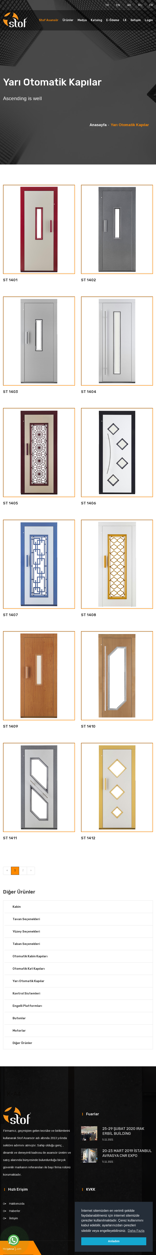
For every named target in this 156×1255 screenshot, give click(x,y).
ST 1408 (88, 615)
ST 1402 (88, 280)
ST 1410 (88, 726)
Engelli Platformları (27, 1006)
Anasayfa (98, 125)
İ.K (125, 20)
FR (151, 5)
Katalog (96, 20)
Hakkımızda (16, 1203)
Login (149, 20)
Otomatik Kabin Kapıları (30, 956)
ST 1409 (10, 726)
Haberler (14, 1211)
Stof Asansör (48, 20)
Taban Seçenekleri (26, 944)
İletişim (136, 20)
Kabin (17, 907)
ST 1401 (10, 280)
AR (129, 5)
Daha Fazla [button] (136, 1230)
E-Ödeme (112, 20)
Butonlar (19, 1018)
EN (118, 5)
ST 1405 (10, 503)
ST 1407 (10, 615)
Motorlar (19, 1030)
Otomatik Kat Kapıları (29, 968)
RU (140, 5)
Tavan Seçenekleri (26, 919)
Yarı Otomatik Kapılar (28, 981)
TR (107, 5)
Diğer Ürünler (22, 1043)
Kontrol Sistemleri (26, 993)
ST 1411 (10, 838)
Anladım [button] (114, 1241)
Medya (82, 20)
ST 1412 (88, 838)
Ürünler (68, 20)
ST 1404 (88, 391)
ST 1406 (88, 503)
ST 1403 (10, 391)
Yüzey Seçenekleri (26, 931)
